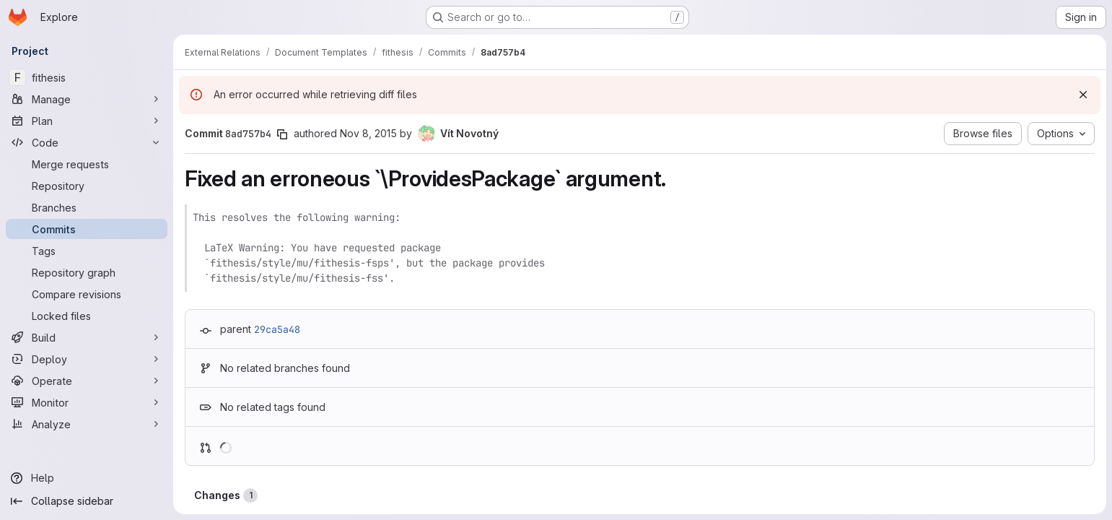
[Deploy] (86, 359)
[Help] (86, 478)
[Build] (86, 337)
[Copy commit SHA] (282, 134)
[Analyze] (86, 424)
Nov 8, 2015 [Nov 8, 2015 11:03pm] (368, 133)
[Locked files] (86, 316)
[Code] (86, 142)
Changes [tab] (226, 495)
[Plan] (86, 120)
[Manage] (86, 99)
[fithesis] (86, 77)
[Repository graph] (86, 272)
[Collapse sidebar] (86, 501)
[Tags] (86, 250)
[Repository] (86, 186)
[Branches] (86, 207)
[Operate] (86, 380)
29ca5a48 (277, 329)
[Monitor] (86, 402)
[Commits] (86, 229)
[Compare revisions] (86, 294)
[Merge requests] (86, 164)
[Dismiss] (1083, 94)
